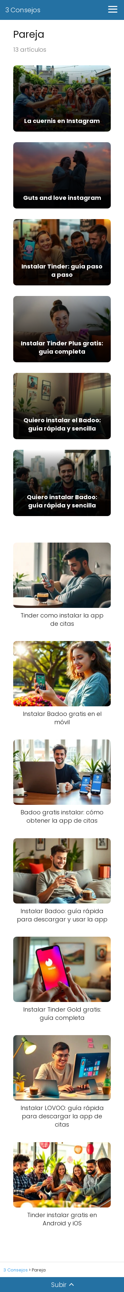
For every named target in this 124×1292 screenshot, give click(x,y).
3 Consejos (22, 10)
